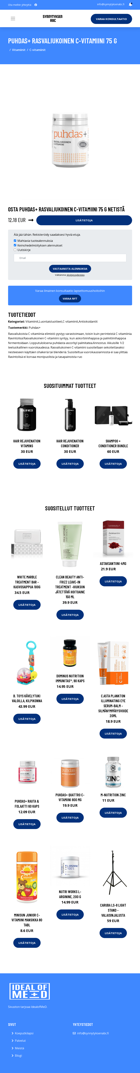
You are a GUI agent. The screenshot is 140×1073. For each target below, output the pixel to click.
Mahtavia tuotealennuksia (35, 241)
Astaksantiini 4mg (113, 563)
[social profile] (35, 4)
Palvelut (20, 1041)
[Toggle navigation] (13, 18)
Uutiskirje (24, 250)
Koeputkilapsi (24, 1033)
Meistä (19, 1048)
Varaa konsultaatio (111, 19)
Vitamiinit (19, 50)
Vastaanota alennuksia (70, 268)
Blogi (18, 1056)
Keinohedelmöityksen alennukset (39, 245)
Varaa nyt (70, 298)
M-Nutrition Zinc (113, 795)
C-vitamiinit (37, 50)
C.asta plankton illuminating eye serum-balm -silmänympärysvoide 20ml (113, 706)
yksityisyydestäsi (75, 275)
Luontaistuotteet (50, 321)
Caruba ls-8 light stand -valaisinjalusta (113, 910)
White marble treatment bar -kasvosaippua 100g (26, 582)
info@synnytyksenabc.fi (110, 4)
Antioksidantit (88, 321)
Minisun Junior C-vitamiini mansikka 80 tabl (27, 920)
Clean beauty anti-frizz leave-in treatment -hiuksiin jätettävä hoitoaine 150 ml (70, 587)
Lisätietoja (84, 220)
